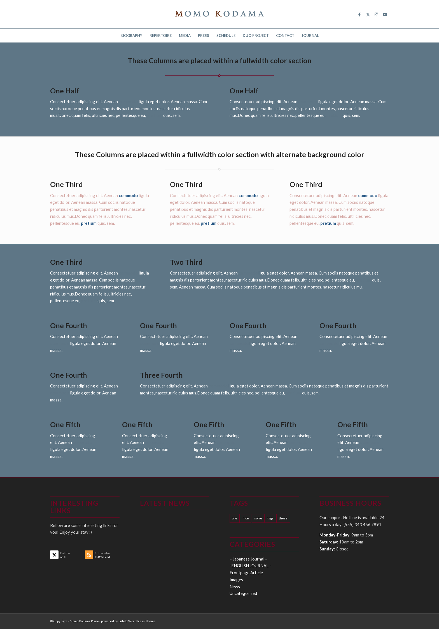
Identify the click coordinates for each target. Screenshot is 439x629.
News (235, 586)
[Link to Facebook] (359, 14)
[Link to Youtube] (384, 14)
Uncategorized (243, 593)
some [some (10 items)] (258, 518)
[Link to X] (368, 14)
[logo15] (219, 14)
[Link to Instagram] (376, 14)
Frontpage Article (246, 572)
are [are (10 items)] (234, 518)
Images (236, 579)
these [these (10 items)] (283, 518)
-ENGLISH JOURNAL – (251, 565)
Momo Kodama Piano (84, 621)
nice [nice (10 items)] (245, 518)
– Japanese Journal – (248, 558)
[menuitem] (131, 35)
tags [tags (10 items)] (270, 518)
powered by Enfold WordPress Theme (128, 621)
